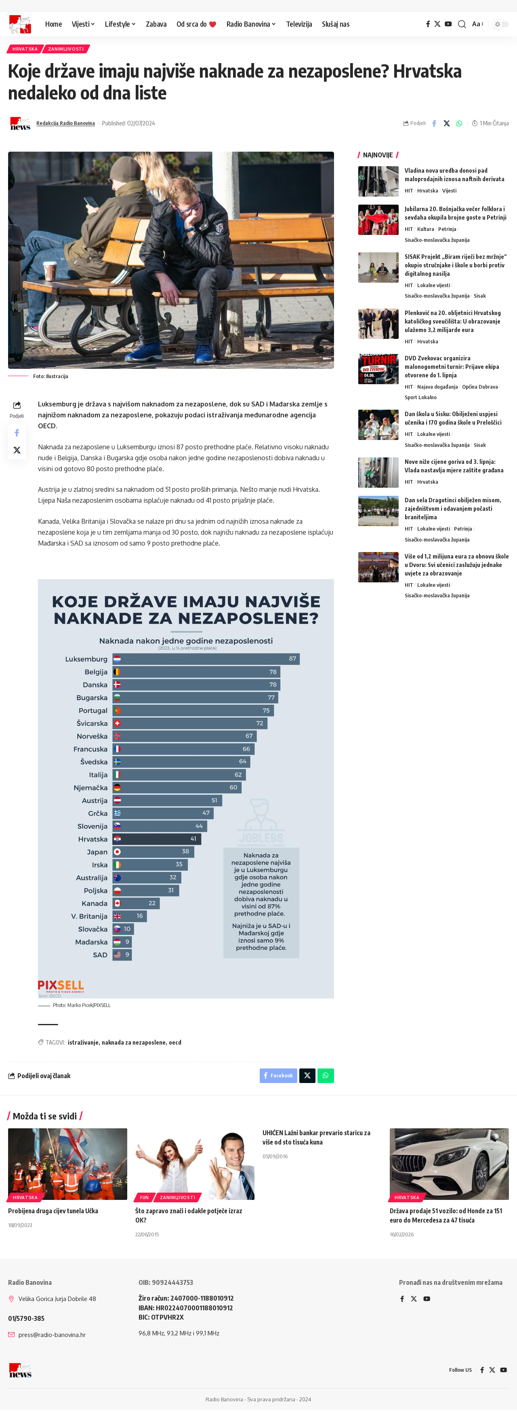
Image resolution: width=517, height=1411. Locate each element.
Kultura (425, 231)
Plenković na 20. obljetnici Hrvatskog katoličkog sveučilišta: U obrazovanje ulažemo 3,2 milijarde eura (453, 323)
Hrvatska (27, 50)
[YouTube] (448, 24)
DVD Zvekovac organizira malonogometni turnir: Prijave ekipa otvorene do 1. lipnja (452, 369)
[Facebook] (428, 24)
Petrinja (447, 231)
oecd (176, 1042)
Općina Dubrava (480, 388)
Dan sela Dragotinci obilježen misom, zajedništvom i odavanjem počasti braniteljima (453, 511)
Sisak (480, 298)
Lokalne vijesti (433, 287)
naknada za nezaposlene (135, 1042)
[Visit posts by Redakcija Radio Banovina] (20, 126)
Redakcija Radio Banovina (70, 125)
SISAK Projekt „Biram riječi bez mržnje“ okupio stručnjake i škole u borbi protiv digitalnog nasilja (456, 267)
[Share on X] (446, 125)
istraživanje (84, 1042)
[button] (462, 24)
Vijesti (449, 193)
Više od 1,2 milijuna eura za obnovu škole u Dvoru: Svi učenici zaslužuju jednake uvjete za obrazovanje (457, 567)
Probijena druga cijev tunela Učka (55, 1212)
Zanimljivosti (71, 50)
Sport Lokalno (421, 399)
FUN (144, 1199)
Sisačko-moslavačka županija (437, 242)
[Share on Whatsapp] (459, 125)
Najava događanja (437, 388)
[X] (437, 24)
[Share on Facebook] (434, 125)
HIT (409, 193)
